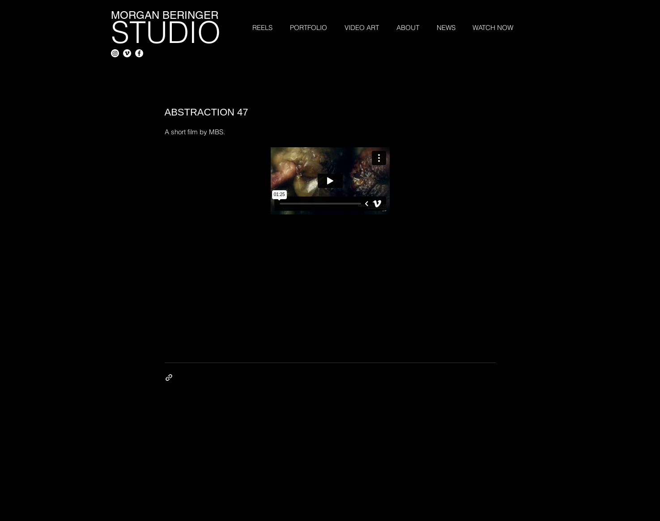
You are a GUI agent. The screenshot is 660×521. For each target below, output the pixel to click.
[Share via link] (169, 377)
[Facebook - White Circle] (139, 53)
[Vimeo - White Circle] (127, 53)
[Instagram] (115, 53)
